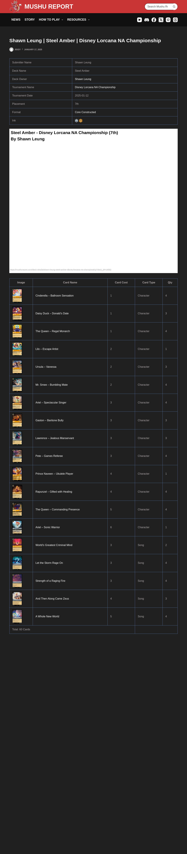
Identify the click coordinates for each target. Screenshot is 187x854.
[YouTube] (139, 19)
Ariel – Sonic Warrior (48, 527)
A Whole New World (47, 616)
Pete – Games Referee (49, 456)
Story (30, 19)
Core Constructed (85, 112)
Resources (79, 20)
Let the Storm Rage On (49, 562)
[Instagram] (168, 19)
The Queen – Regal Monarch (53, 331)
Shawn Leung (83, 79)
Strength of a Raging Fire (50, 580)
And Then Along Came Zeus (52, 598)
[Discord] (146, 19)
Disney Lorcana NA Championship (95, 87)
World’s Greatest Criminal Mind (54, 545)
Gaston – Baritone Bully (50, 420)
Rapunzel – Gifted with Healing (54, 491)
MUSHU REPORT (48, 6)
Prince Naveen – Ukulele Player (54, 473)
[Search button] (174, 6)
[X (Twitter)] (161, 19)
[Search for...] (158, 6)
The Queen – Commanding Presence (58, 509)
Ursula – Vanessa (46, 366)
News (16, 19)
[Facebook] (154, 19)
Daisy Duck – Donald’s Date (52, 313)
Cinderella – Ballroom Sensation (55, 295)
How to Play (51, 20)
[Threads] (175, 19)
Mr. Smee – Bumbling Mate (52, 384)
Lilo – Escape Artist (47, 349)
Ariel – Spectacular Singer (51, 402)
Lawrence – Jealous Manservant (55, 438)
